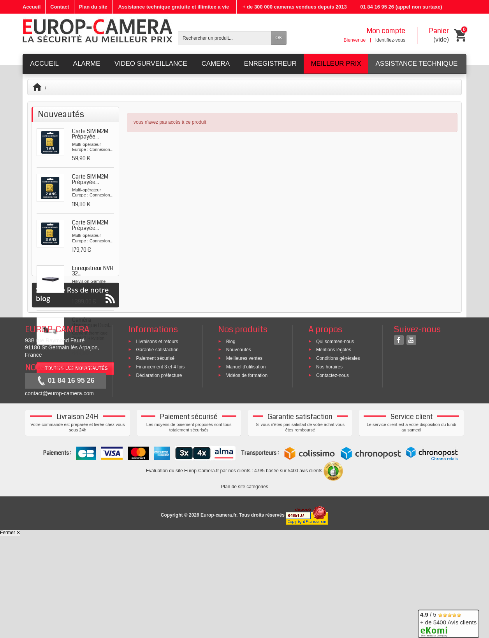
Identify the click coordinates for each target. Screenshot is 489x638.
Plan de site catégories (244, 589)
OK (278, 37)
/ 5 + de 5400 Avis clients (448, 622)
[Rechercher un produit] (224, 38)
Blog (231, 443)
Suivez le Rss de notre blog (75, 396)
